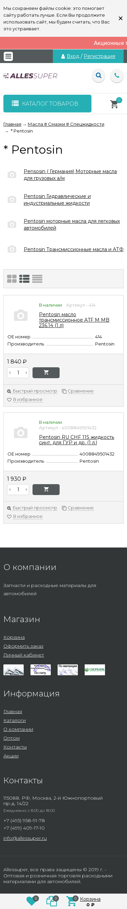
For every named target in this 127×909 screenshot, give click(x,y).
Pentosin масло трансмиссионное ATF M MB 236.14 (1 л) (74, 319)
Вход (73, 56)
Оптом (11, 738)
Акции (11, 756)
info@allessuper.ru (25, 838)
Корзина (14, 637)
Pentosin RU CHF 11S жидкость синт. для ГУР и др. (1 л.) (76, 440)
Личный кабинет (23, 655)
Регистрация (99, 56)
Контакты (15, 747)
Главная (12, 711)
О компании (18, 729)
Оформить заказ (23, 646)
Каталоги (14, 720)
